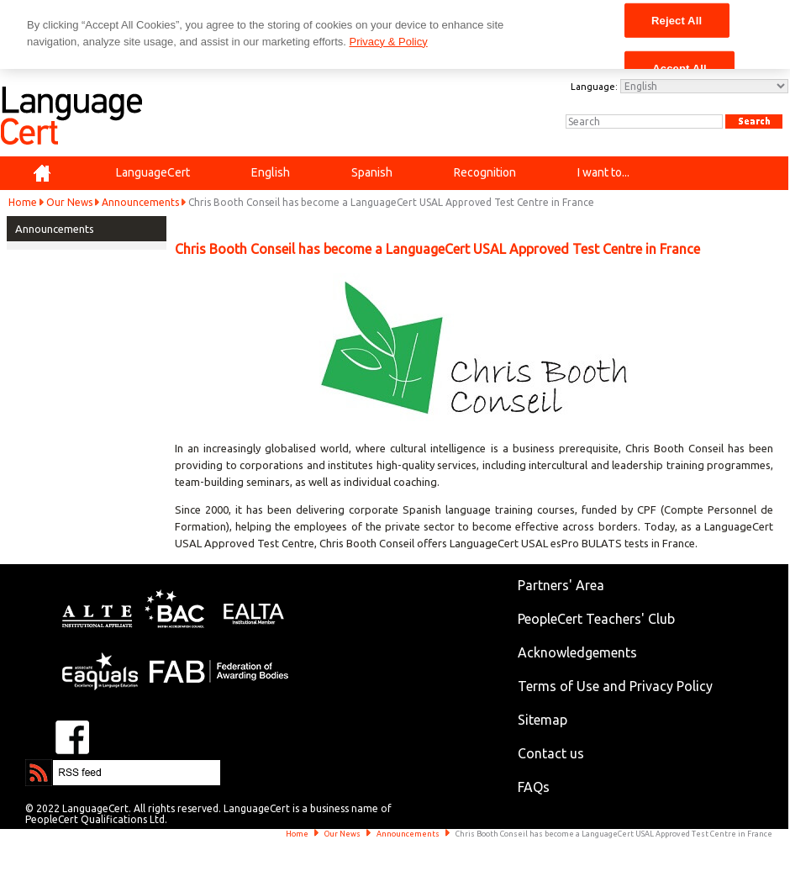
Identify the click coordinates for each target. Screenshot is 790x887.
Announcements (140, 202)
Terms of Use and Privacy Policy (615, 686)
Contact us (551, 753)
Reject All (676, 19)
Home (22, 202)
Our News (69, 202)
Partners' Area (561, 585)
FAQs (534, 787)
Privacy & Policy (388, 41)
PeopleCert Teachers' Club (596, 618)
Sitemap (542, 719)
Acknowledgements (577, 652)
